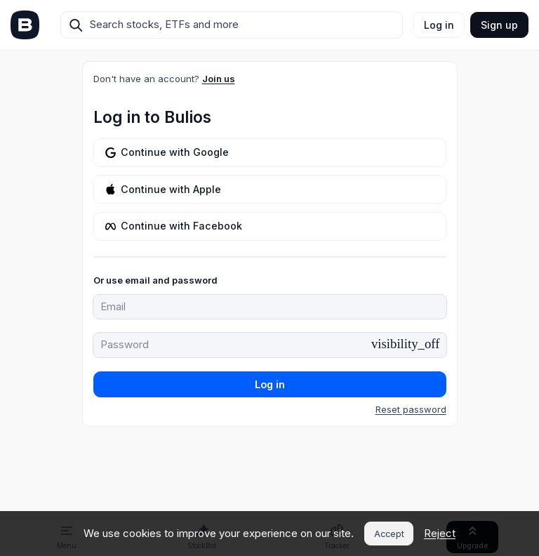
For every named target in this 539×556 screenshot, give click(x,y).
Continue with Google (167, 152)
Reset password (410, 409)
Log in (439, 25)
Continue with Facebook (173, 226)
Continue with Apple (163, 189)
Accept (389, 534)
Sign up (499, 25)
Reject (439, 533)
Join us (218, 78)
